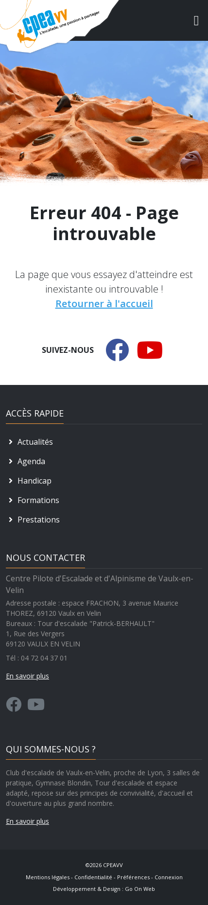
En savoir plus (27, 821)
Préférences (133, 877)
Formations (32, 500)
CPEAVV (113, 865)
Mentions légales (47, 877)
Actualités (29, 441)
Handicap (29, 480)
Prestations (33, 519)
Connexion (169, 877)
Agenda (25, 461)
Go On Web (140, 888)
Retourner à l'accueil (104, 303)
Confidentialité (93, 877)
